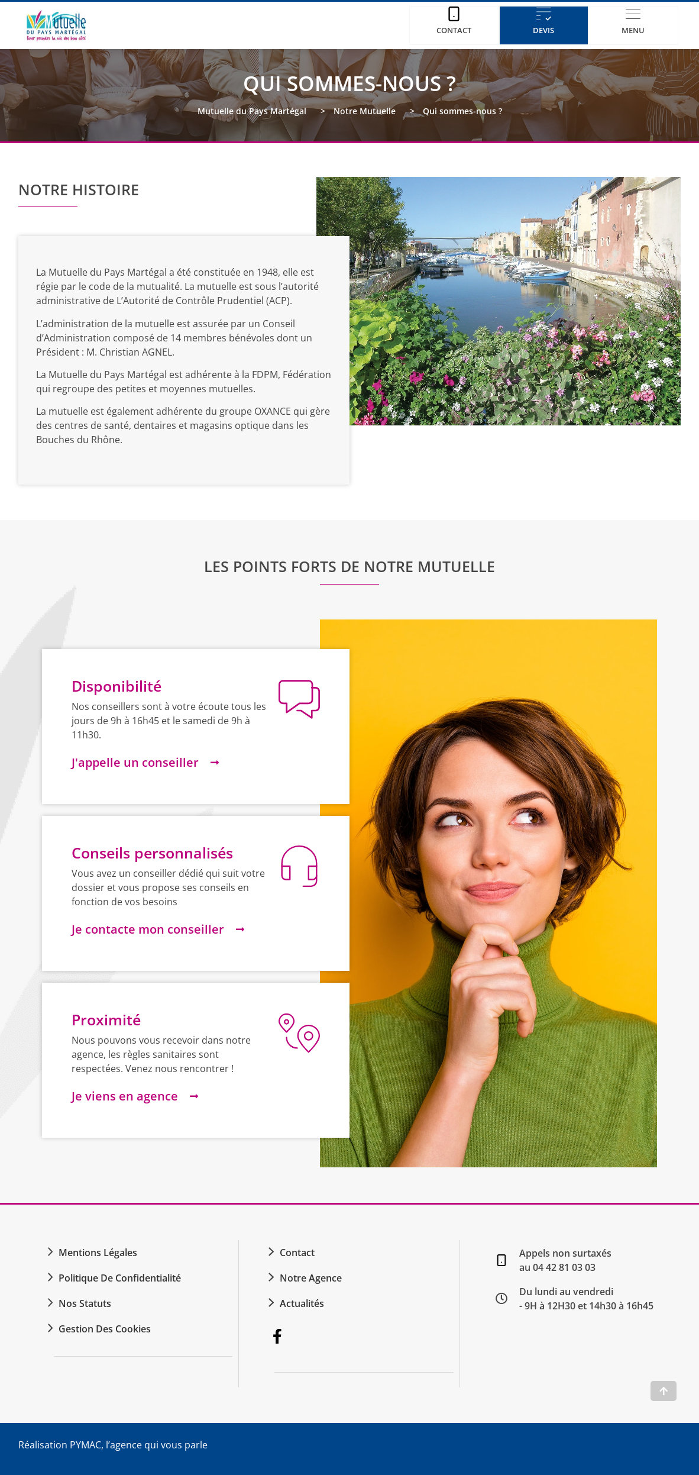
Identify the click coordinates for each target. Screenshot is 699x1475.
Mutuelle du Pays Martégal (252, 111)
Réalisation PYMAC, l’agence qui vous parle (113, 1444)
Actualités (302, 1303)
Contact (297, 1252)
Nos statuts (85, 1303)
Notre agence (311, 1278)
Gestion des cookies (105, 1329)
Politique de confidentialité (120, 1278)
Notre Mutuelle (365, 111)
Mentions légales (98, 1252)
